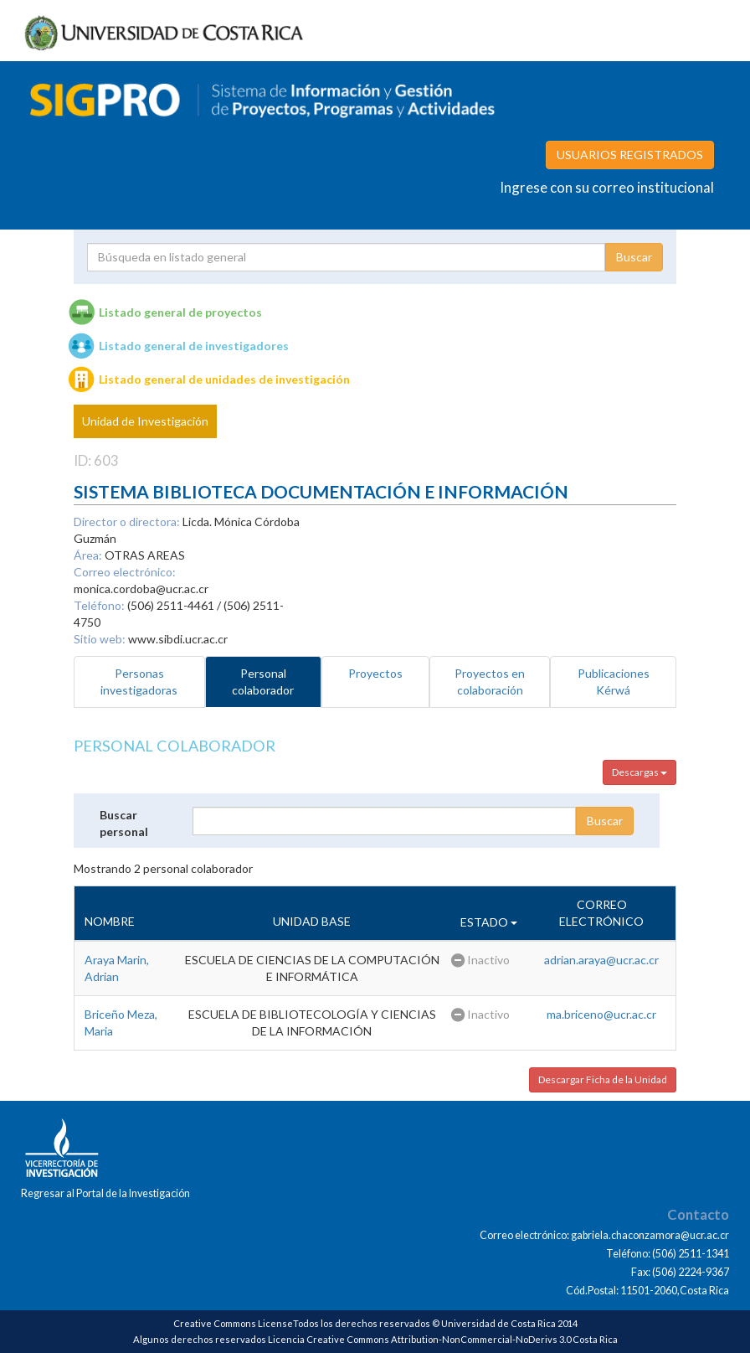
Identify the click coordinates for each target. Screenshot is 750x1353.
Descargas (639, 772)
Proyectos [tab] (375, 673)
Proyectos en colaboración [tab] (490, 681)
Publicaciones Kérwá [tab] (614, 681)
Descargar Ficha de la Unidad (602, 1079)
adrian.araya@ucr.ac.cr (601, 960)
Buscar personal (124, 823)
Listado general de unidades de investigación (224, 379)
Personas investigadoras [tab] (138, 681)
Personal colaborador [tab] (263, 681)
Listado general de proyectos (180, 312)
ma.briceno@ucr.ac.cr (601, 1014)
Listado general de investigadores (194, 345)
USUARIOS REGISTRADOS (630, 154)
